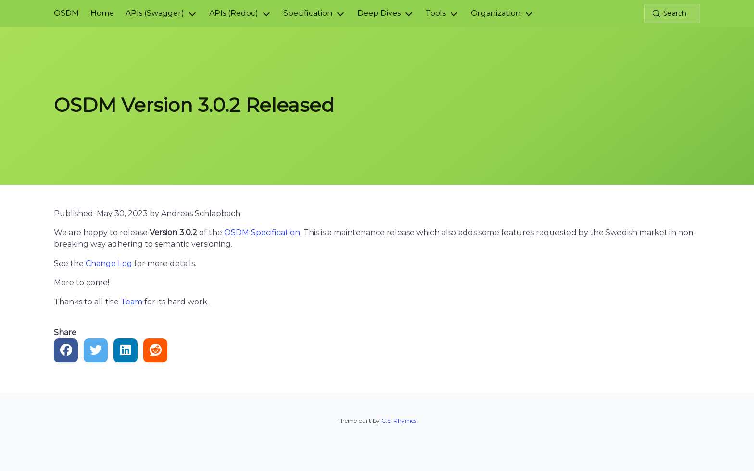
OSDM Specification (262, 232)
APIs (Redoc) (233, 13)
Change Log (109, 263)
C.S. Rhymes (398, 420)
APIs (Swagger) (155, 13)
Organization (496, 13)
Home (102, 13)
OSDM (66, 13)
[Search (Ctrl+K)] (672, 13)
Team (131, 301)
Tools (436, 13)
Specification (307, 13)
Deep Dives (379, 13)
